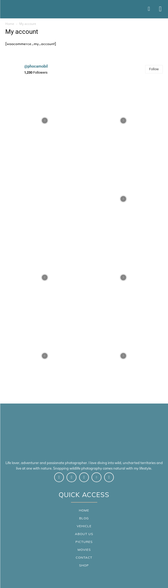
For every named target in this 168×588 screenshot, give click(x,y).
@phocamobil (36, 66)
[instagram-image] (44, 120)
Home (9, 23)
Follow (154, 69)
